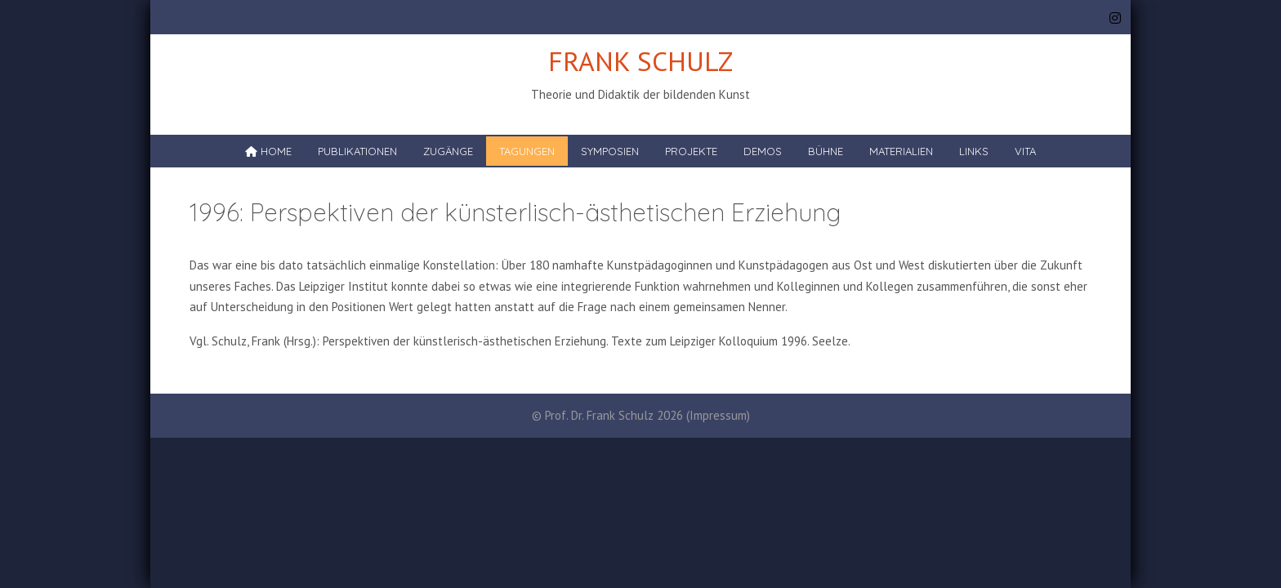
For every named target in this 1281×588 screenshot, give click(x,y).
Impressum (718, 415)
